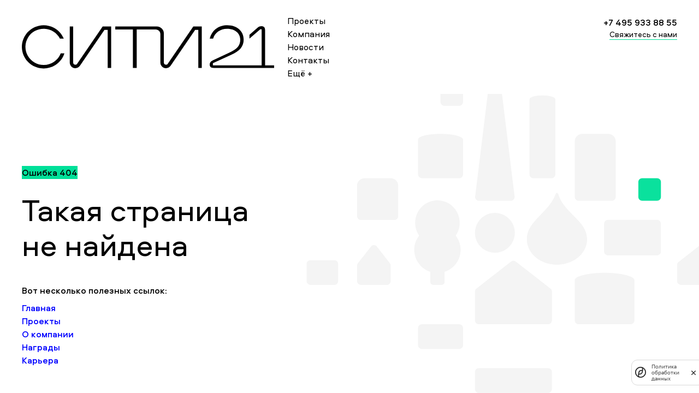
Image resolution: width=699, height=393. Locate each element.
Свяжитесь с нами (643, 34)
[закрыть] (693, 372)
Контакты (308, 60)
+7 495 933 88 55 (640, 22)
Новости (305, 46)
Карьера (40, 360)
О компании (48, 334)
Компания (308, 33)
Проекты (306, 20)
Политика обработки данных (665, 373)
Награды (41, 347)
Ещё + (299, 73)
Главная (39, 308)
